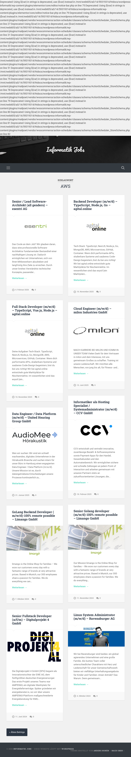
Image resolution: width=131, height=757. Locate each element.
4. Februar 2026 (22, 290)
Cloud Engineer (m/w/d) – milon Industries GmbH (92, 310)
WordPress (68, 749)
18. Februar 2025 (84, 494)
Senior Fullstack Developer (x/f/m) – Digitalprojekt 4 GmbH (32, 619)
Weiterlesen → (19, 278)
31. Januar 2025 (22, 495)
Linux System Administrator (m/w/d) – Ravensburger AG (94, 617)
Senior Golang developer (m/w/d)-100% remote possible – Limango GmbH (96, 514)
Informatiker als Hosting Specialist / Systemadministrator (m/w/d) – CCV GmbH (95, 407)
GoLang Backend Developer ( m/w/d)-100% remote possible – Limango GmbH (33, 515)
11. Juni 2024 (21, 717)
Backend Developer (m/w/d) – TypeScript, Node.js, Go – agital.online (95, 205)
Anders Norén (101, 751)
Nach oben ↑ (118, 751)
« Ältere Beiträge (17, 732)
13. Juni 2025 (82, 385)
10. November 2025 (85, 292)
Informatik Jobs (65, 149)
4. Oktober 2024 (83, 696)
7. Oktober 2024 (22, 599)
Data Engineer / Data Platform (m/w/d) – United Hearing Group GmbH (34, 417)
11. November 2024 (85, 598)
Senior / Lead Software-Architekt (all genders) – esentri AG (30, 205)
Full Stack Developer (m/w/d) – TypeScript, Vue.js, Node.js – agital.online (34, 310)
